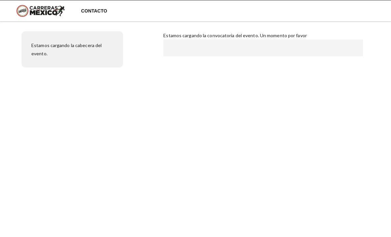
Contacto (94, 10)
